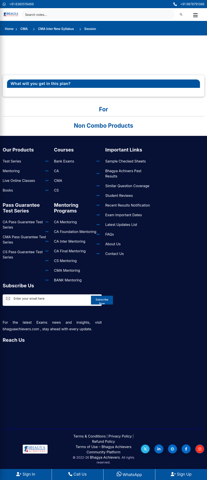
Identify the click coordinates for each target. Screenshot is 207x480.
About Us (113, 244)
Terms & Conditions (89, 436)
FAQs (109, 234)
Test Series (12, 161)
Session (90, 29)
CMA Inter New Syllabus (56, 29)
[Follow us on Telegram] (172, 449)
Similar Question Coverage (127, 186)
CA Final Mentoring (70, 251)
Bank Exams (64, 161)
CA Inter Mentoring (69, 241)
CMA (24, 29)
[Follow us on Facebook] (186, 449)
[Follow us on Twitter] (145, 449)
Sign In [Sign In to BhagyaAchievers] (25, 474)
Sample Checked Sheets (125, 161)
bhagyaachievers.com (21, 329)
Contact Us (114, 253)
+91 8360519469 (18, 4)
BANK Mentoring (68, 280)
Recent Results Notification (127, 205)
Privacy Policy (120, 436)
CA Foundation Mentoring (75, 231)
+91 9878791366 (188, 4)
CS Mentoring (65, 260)
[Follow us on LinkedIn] (158, 449)
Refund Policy (103, 441)
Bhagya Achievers (105, 457)
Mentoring (11, 171)
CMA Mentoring (67, 270)
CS (56, 190)
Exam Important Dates (123, 215)
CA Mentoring (65, 222)
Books (8, 190)
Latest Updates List (121, 224)
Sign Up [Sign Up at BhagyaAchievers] (181, 474)
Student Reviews (119, 195)
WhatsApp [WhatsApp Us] (129, 474)
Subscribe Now (102, 301)
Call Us (77, 474)
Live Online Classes (19, 180)
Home (9, 29)
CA (56, 171)
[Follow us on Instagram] (199, 449)
